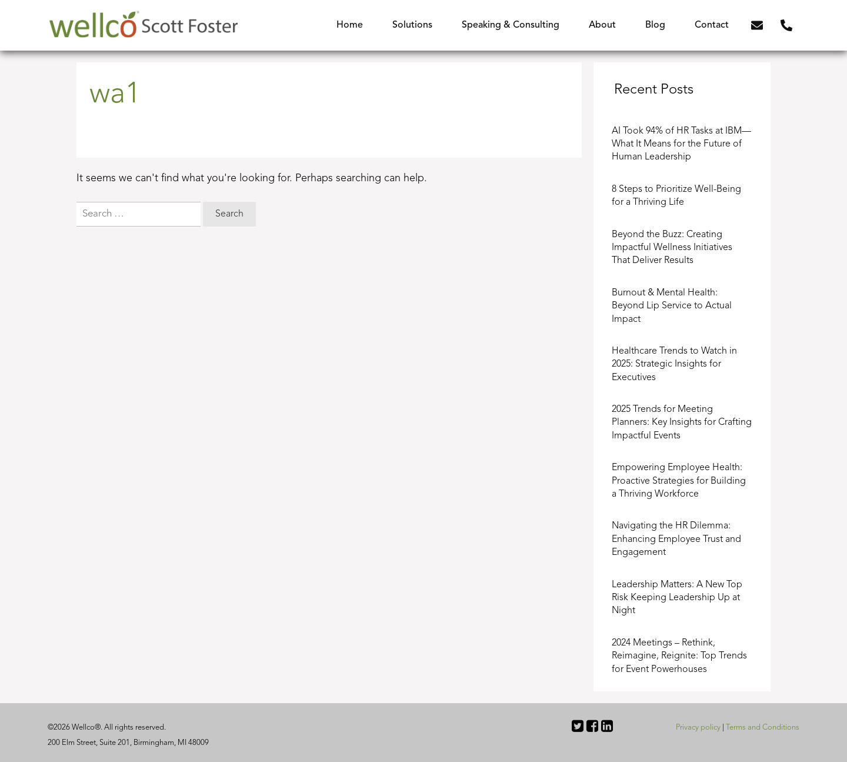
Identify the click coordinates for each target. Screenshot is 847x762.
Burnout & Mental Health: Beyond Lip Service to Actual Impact (672, 306)
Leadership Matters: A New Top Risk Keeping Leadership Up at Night (677, 598)
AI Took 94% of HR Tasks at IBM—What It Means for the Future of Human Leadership (681, 144)
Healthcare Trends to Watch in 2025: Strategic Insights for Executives (674, 364)
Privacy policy (698, 727)
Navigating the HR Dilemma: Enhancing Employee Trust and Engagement (676, 539)
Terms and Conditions (762, 727)
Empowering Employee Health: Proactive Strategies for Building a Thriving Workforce (679, 481)
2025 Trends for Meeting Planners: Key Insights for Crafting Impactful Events (682, 423)
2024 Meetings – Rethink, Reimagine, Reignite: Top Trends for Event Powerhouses (679, 656)
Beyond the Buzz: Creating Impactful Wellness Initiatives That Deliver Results (672, 248)
